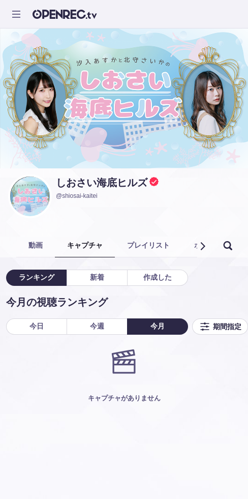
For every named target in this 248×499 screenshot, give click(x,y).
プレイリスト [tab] (148, 245)
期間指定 (220, 326)
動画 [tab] (35, 245)
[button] (202, 246)
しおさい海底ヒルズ (101, 182)
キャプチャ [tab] (85, 245)
